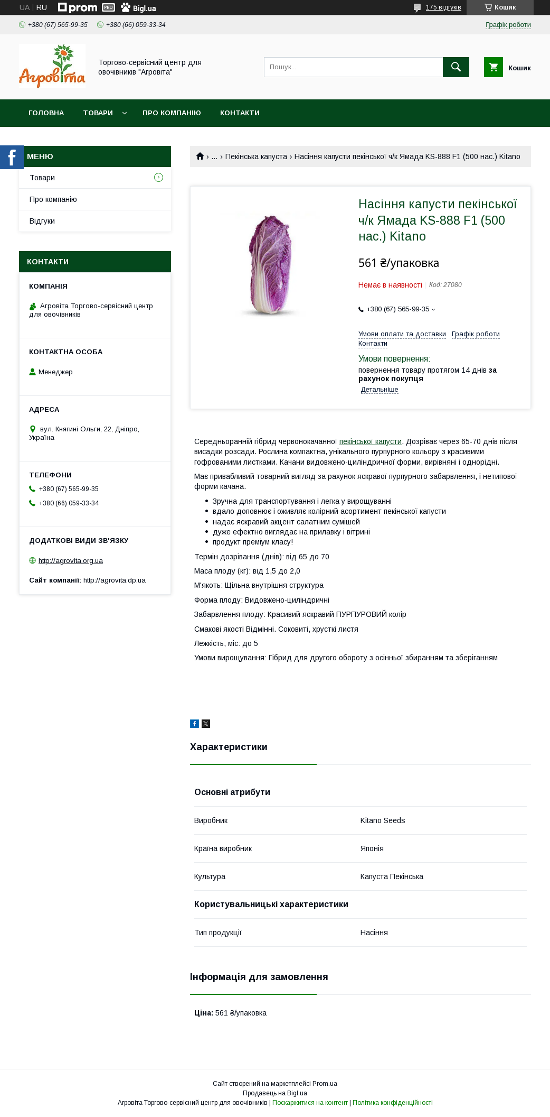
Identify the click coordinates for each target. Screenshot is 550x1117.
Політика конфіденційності (393, 1102)
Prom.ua (324, 1083)
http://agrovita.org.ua (71, 561)
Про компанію (172, 113)
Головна (46, 113)
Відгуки (42, 221)
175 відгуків (443, 7)
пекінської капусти (370, 441)
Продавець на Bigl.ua (275, 1093)
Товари (98, 113)
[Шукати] (456, 67)
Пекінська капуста (256, 156)
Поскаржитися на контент (310, 1102)
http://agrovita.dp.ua (114, 580)
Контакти (240, 113)
